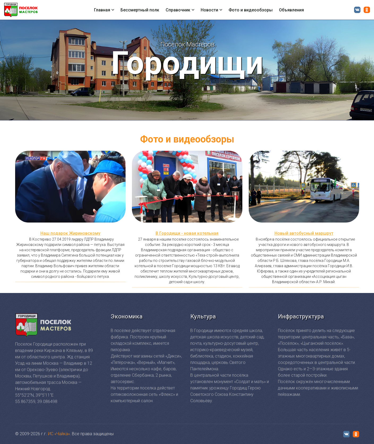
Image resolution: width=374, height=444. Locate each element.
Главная (104, 9)
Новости (211, 9)
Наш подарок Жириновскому (70, 233)
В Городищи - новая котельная (187, 233)
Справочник (180, 9)
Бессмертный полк (140, 9)
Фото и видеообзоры (251, 9)
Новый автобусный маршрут (303, 233)
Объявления (291, 9)
